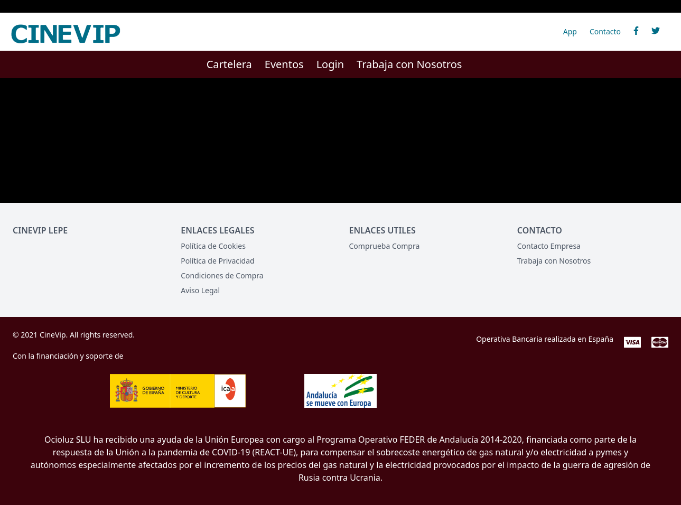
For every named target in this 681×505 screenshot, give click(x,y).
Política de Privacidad (217, 261)
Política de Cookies (213, 246)
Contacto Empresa (549, 246)
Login (330, 64)
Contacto (605, 31)
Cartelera (229, 64)
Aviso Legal (200, 290)
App (570, 31)
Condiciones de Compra (222, 275)
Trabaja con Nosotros (409, 64)
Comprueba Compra (384, 246)
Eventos (284, 64)
